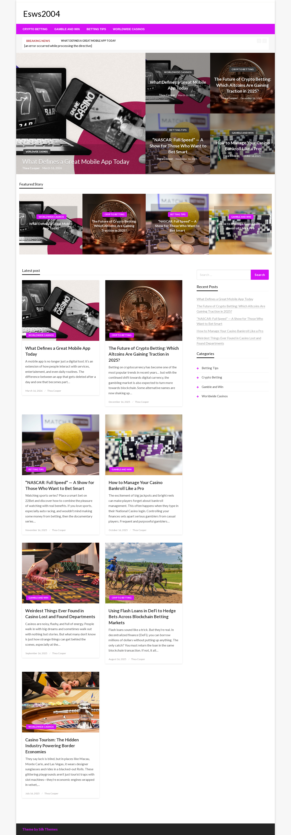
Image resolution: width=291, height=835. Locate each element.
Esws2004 (41, 14)
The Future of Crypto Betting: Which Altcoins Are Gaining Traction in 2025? (242, 84)
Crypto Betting (35, 29)
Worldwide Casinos (129, 29)
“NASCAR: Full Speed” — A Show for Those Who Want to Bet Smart (178, 145)
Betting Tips (96, 29)
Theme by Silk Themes (40, 829)
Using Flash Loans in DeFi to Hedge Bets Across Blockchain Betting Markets (142, 616)
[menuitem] (35, 29)
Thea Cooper (31, 168)
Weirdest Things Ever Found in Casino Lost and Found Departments (60, 613)
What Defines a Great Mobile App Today (88, 40)
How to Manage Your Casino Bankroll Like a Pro (243, 145)
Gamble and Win (67, 29)
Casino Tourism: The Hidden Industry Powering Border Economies (52, 745)
